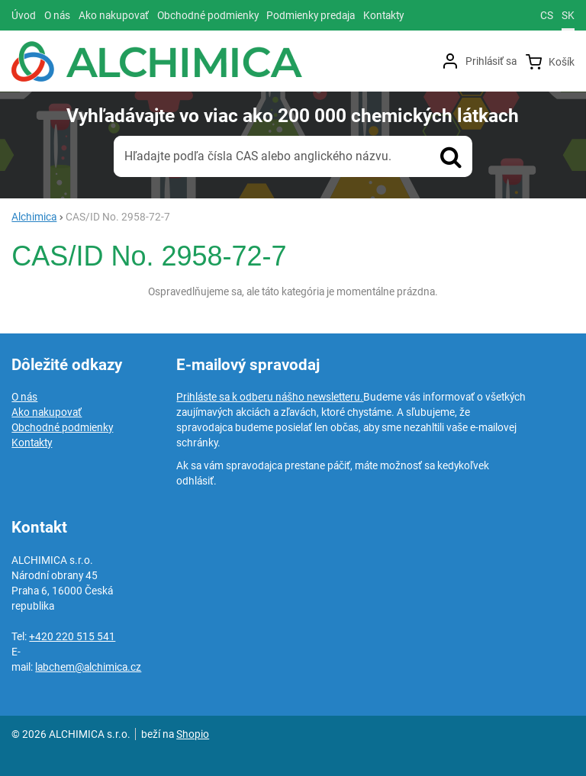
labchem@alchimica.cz (88, 667)
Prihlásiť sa (491, 61)
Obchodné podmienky (62, 427)
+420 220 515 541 (72, 636)
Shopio (192, 734)
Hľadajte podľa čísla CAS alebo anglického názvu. (257, 156)
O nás (24, 397)
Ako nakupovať (46, 412)
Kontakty (31, 442)
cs (546, 15)
